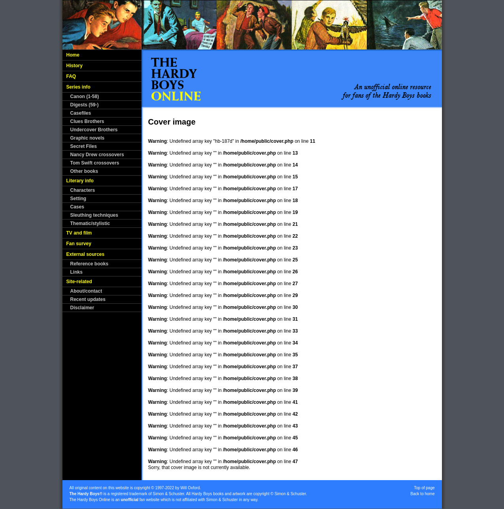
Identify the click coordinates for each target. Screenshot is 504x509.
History (74, 65)
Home (72, 55)
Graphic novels (87, 138)
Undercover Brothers (94, 129)
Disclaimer (82, 307)
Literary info (80, 181)
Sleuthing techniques (94, 215)
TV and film (79, 233)
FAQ (71, 76)
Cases (77, 207)
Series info (78, 87)
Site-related (79, 281)
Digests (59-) (84, 105)
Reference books (89, 264)
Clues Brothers (87, 121)
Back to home (422, 494)
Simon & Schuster (168, 494)
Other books (84, 171)
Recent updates (88, 299)
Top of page (424, 488)
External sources (85, 254)
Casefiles (80, 113)
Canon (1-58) (84, 96)
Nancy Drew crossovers (97, 154)
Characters (82, 190)
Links (76, 272)
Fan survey (78, 243)
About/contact (86, 291)
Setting (78, 198)
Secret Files (83, 146)
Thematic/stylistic (90, 223)
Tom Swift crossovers (94, 163)
